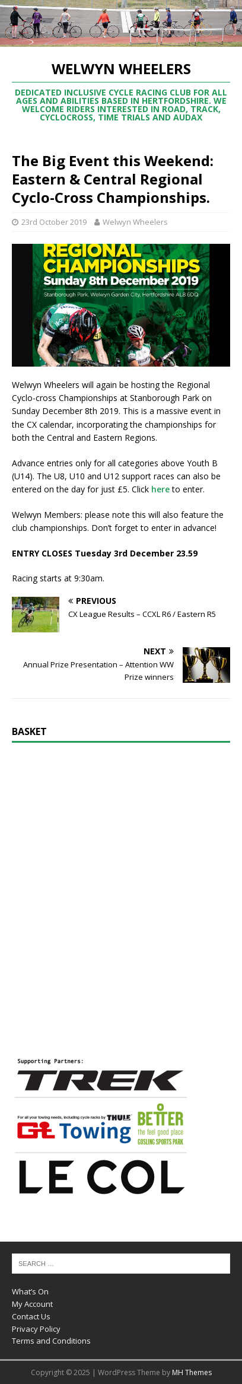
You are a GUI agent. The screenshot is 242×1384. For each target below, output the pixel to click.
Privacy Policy (36, 1328)
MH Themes (192, 1372)
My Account (32, 1304)
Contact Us (31, 1316)
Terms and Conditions (51, 1340)
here (160, 489)
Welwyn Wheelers (135, 222)
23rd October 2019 (54, 222)
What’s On (30, 1291)
